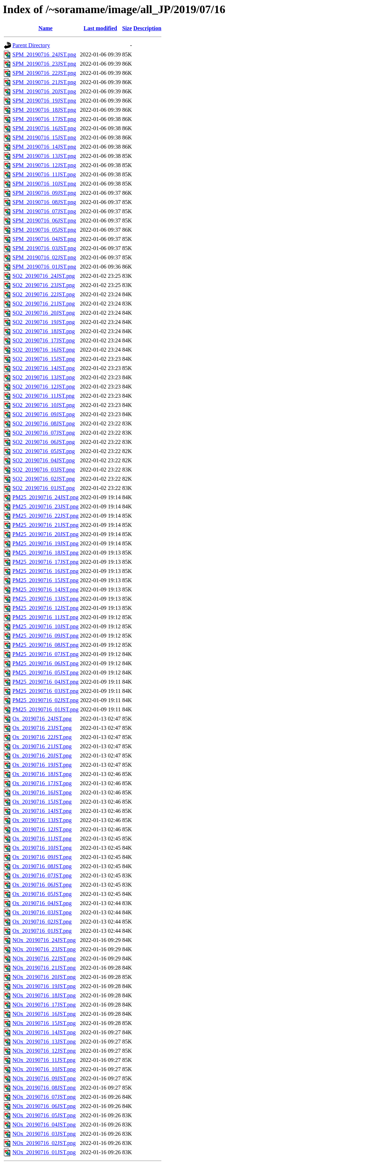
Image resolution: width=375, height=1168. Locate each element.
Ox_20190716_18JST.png (42, 774)
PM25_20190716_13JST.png (45, 599)
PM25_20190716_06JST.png (45, 663)
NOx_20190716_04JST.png (44, 1125)
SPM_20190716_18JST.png (44, 110)
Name (45, 28)
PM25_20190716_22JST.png (45, 516)
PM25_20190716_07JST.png (45, 654)
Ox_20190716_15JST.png (42, 802)
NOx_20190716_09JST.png (44, 1078)
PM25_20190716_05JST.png (45, 673)
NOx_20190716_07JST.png (44, 1097)
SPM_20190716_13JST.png (44, 156)
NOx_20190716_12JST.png (44, 1051)
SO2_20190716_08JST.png (43, 423)
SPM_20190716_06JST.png (44, 220)
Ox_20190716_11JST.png (42, 839)
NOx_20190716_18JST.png (44, 995)
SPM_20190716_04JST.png (44, 239)
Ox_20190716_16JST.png (42, 792)
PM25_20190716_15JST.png (45, 580)
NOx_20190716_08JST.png (44, 1088)
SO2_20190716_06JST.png (43, 442)
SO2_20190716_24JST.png (43, 276)
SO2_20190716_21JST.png (43, 304)
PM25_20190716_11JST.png (45, 617)
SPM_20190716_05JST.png (44, 230)
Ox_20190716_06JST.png (42, 885)
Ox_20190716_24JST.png (42, 719)
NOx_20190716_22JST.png (44, 958)
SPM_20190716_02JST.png (44, 257)
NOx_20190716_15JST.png (44, 1023)
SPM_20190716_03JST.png (44, 248)
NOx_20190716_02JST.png (44, 1143)
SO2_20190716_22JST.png (43, 294)
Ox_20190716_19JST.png (42, 765)
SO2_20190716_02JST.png (43, 479)
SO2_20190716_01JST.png (43, 488)
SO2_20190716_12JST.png (43, 387)
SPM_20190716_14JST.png (44, 147)
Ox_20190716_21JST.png (42, 746)
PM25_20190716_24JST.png (45, 497)
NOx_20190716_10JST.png (44, 1069)
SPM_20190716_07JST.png (44, 211)
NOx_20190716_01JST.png (44, 1152)
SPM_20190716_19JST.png (44, 101)
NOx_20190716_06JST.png (44, 1106)
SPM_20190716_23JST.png (44, 64)
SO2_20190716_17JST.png (43, 340)
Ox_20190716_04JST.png (42, 903)
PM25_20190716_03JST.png (45, 691)
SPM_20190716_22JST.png (44, 73)
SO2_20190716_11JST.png (43, 396)
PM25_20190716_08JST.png (45, 645)
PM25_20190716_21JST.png (45, 525)
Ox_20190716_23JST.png (42, 728)
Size (127, 28)
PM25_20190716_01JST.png (45, 709)
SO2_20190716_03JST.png (43, 470)
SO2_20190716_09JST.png (43, 414)
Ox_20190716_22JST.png (42, 737)
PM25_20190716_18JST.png (45, 553)
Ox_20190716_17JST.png (42, 783)
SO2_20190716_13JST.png (43, 377)
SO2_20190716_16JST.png (43, 350)
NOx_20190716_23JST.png (44, 949)
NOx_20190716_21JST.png (44, 968)
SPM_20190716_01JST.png (44, 267)
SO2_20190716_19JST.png (43, 322)
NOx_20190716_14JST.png (44, 1032)
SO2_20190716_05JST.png (43, 451)
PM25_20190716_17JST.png (45, 562)
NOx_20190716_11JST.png (43, 1060)
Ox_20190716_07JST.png (42, 875)
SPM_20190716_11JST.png (44, 174)
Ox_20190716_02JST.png (42, 922)
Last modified (100, 28)
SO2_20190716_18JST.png (43, 331)
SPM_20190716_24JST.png (44, 54)
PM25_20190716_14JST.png (45, 589)
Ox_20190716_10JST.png (42, 848)
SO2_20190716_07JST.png (43, 433)
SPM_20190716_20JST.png (44, 91)
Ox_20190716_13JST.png (42, 820)
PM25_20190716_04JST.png (45, 682)
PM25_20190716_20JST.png (45, 534)
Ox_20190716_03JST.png (42, 912)
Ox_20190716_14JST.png (42, 811)
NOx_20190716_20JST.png (44, 977)
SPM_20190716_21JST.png (44, 82)
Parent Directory (31, 45)
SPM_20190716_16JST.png (44, 128)
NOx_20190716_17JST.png (44, 1005)
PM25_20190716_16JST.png (45, 571)
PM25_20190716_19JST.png (45, 543)
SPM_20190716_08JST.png (44, 202)
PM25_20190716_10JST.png (45, 626)
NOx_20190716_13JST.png (44, 1041)
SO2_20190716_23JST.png (43, 285)
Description (147, 28)
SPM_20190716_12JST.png (44, 165)
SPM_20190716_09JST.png (44, 193)
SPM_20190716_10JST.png (44, 184)
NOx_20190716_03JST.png (44, 1134)
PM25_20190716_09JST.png (45, 636)
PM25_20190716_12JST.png (45, 608)
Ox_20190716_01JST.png (42, 931)
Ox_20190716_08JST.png (42, 866)
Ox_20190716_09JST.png (42, 857)
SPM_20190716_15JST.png (44, 137)
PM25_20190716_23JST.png (45, 506)
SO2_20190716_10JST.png (43, 405)
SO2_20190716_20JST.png (43, 313)
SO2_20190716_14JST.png (43, 368)
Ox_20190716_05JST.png (42, 894)
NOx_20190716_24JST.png (44, 940)
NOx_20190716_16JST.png (44, 1014)
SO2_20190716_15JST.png (43, 359)
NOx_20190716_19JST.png (44, 986)
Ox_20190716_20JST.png (42, 756)
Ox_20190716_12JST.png (42, 829)
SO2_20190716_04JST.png (43, 460)
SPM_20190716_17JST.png (44, 119)
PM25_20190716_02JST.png (45, 700)
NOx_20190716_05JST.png (44, 1115)
